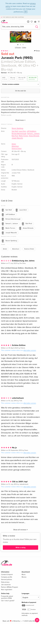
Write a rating (20, 547)
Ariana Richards (34, 136)
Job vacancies (6, 585)
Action (14, 144)
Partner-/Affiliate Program (9, 587)
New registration (6, 590)
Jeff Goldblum (31, 131)
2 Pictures (18, 47)
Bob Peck (15, 136)
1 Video (24, 47)
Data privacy (5, 582)
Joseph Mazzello (17, 138)
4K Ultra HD (32, 78)
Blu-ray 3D (21, 78)
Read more (20, 120)
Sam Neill (15, 131)
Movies (24, 577)
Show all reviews (20, 530)
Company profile (6, 577)
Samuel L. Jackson (33, 133)
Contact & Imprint (7, 574)
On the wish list (20, 91)
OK (25, 12)
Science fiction (17, 148)
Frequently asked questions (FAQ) (7, 597)
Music (24, 574)
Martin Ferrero (23, 136)
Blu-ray (12, 78)
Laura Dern (22, 131)
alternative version (30, 350)
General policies (6, 579)
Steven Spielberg (17, 128)
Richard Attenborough (19, 133)
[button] (18, 45)
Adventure (15, 146)
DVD (4, 78)
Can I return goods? (7, 601)
